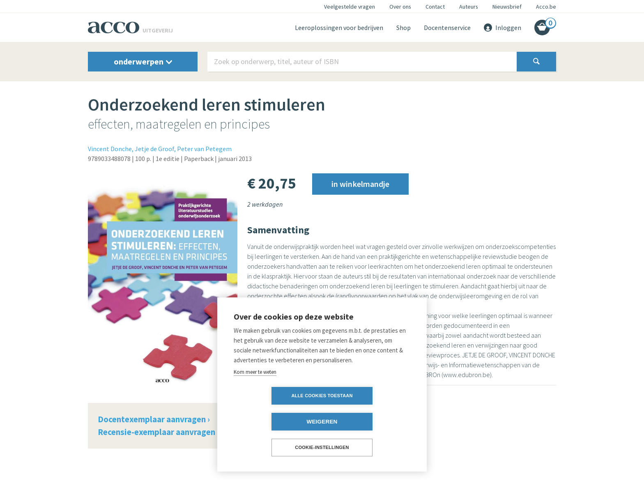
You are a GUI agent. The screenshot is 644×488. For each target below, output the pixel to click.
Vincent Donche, (110, 149)
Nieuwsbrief (507, 6)
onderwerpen (143, 61)
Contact (435, 6)
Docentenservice (447, 27)
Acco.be (546, 6)
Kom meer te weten (255, 397)
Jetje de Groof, (155, 149)
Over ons (400, 6)
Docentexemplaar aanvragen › (154, 419)
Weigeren (369, 422)
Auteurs (468, 6)
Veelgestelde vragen (349, 6)
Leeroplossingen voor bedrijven (339, 27)
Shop (403, 27)
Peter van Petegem (204, 149)
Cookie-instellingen (322, 447)
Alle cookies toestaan (274, 421)
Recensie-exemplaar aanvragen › (158, 431)
